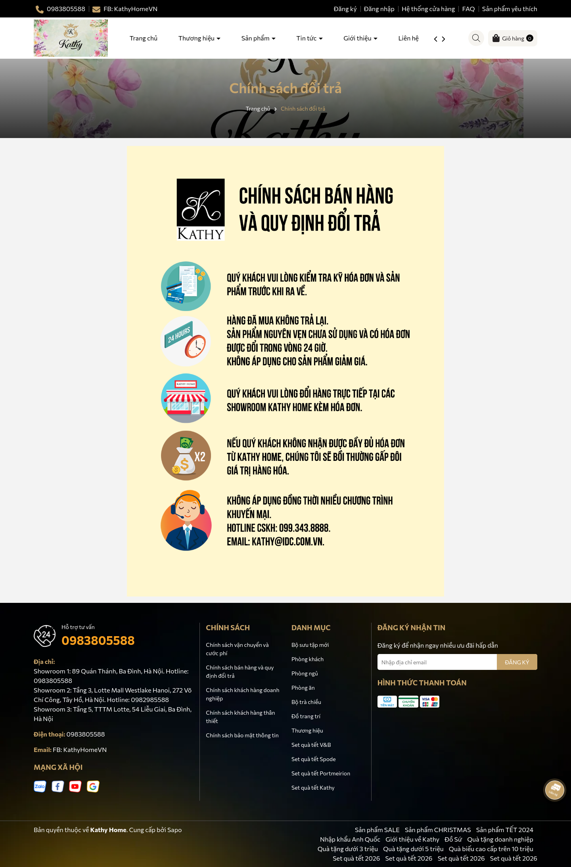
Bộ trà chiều (306, 701)
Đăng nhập (379, 8)
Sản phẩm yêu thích (509, 8)
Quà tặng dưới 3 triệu (348, 848)
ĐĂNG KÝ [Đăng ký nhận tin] (517, 662)
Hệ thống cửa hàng (428, 8)
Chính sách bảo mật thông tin (242, 735)
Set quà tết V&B (311, 744)
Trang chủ (143, 38)
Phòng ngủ (304, 673)
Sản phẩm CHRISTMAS (438, 829)
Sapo (174, 829)
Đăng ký (345, 8)
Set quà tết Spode (313, 759)
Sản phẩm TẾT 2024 (504, 829)
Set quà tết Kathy (313, 787)
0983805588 (98, 640)
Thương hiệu (197, 38)
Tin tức (307, 38)
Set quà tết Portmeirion (320, 773)
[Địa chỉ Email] (457, 662)
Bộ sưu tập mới (310, 644)
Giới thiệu (357, 38)
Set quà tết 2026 (356, 858)
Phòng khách (307, 659)
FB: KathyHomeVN (80, 749)
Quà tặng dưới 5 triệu (413, 848)
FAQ (468, 8)
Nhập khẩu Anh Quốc (350, 839)
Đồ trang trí (305, 716)
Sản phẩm (256, 38)
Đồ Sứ (453, 839)
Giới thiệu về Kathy (412, 839)
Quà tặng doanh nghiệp (500, 839)
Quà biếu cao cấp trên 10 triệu (491, 848)
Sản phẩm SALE (377, 829)
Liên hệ (408, 38)
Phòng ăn (303, 687)
